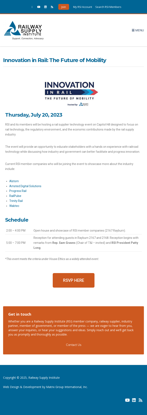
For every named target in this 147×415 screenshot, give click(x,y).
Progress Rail (17, 191)
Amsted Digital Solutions (25, 186)
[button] (73, 280)
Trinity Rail (16, 201)
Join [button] (63, 7)
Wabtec (14, 206)
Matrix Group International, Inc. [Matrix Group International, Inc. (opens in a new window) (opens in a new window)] (67, 387)
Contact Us (73, 345)
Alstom (14, 181)
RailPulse (15, 196)
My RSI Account (82, 7)
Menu (138, 30)
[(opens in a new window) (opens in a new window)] (120, 401)
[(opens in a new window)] (32, 7)
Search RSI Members (108, 7)
